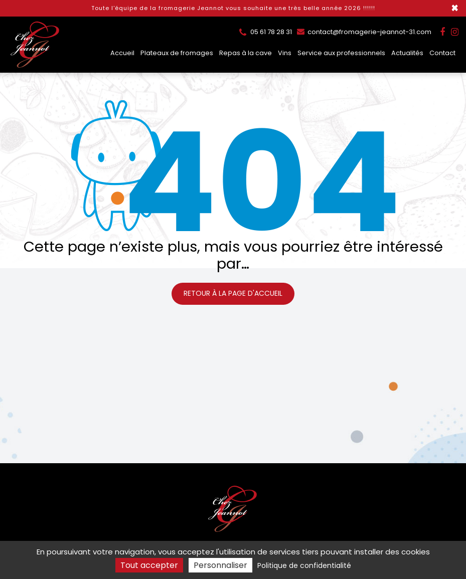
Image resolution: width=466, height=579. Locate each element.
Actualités (407, 53)
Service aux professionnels (341, 53)
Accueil (122, 53)
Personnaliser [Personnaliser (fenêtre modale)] (220, 565)
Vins (284, 53)
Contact (442, 53)
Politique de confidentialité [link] (304, 565)
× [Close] (454, 8)
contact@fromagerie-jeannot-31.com (364, 32)
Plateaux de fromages (176, 53)
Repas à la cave (245, 53)
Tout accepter (149, 565)
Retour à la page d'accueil (233, 293)
